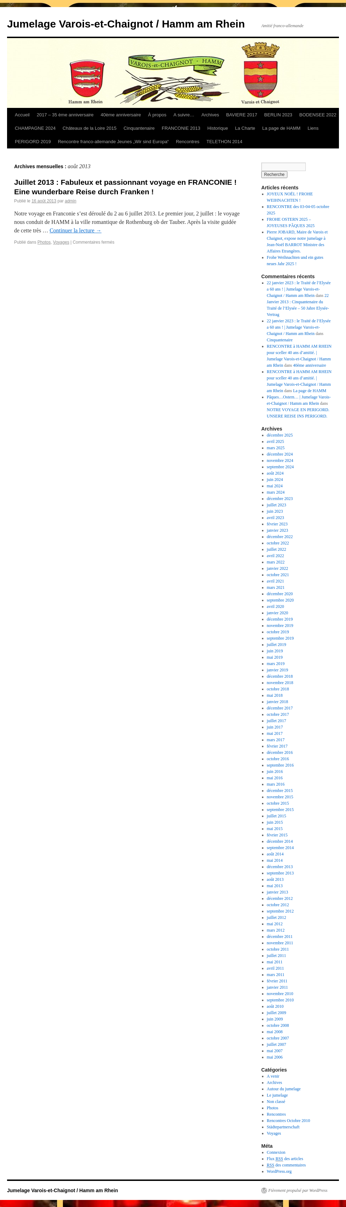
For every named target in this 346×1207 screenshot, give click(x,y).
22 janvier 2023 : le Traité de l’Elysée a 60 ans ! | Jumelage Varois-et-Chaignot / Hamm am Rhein (299, 289)
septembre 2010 (280, 1000)
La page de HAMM (281, 128)
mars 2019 (276, 663)
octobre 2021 (278, 574)
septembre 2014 (280, 847)
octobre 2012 (278, 904)
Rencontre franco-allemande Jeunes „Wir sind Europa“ (113, 141)
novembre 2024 (280, 460)
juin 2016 (275, 771)
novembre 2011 (280, 942)
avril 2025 (275, 441)
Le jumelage (277, 1095)
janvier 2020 (277, 612)
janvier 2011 (277, 987)
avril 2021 (275, 581)
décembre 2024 (280, 454)
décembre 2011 (280, 936)
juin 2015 (275, 822)
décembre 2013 (280, 866)
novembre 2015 (280, 796)
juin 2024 (275, 479)
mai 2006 (275, 1057)
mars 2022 (276, 562)
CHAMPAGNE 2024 (35, 128)
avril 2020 (275, 606)
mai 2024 (275, 485)
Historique (217, 128)
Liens (313, 128)
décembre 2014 (280, 841)
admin (70, 201)
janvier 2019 (277, 669)
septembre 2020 (280, 600)
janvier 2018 (277, 701)
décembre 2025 (280, 435)
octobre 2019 (278, 631)
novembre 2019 (280, 625)
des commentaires (286, 1165)
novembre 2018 (280, 682)
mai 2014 (275, 860)
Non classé (276, 1101)
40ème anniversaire (121, 114)
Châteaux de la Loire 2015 (89, 128)
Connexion (276, 1152)
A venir (273, 1076)
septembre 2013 (280, 873)
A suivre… (183, 114)
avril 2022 (275, 555)
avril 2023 (275, 517)
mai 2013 (275, 885)
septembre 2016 (280, 765)
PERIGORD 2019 (33, 141)
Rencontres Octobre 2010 (288, 1120)
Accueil (22, 114)
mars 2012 (276, 930)
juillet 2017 (276, 720)
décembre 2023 (280, 498)
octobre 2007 (278, 1038)
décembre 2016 (280, 752)
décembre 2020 (280, 593)
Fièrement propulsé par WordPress (297, 1190)
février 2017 (277, 746)
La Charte (245, 128)
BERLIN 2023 (278, 114)
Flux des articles (285, 1159)
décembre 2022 (280, 536)
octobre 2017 (278, 714)
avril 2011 (275, 968)
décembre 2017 (280, 708)
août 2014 (275, 854)
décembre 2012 (280, 898)
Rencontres (187, 141)
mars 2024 (276, 492)
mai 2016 (275, 777)
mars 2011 (276, 974)
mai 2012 (275, 923)
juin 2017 (275, 727)
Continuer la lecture (75, 230)
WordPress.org (279, 1171)
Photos (43, 242)
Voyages (61, 242)
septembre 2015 (280, 809)
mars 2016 (276, 784)
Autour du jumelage (284, 1088)
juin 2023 (275, 511)
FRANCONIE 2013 (181, 128)
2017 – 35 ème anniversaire (65, 114)
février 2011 (277, 981)
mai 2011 (275, 961)
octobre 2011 (278, 949)
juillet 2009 (276, 1012)
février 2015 (277, 835)
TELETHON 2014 (225, 141)
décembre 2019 (280, 619)
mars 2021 (276, 587)
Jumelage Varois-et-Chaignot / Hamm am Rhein (126, 24)
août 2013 (275, 879)
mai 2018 (275, 695)
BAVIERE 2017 (241, 114)
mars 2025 (276, 447)
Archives (210, 114)
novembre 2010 (280, 993)
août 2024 (275, 473)
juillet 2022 (276, 549)
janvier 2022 (277, 568)
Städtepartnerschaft (283, 1126)
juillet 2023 (276, 504)
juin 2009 (275, 1019)
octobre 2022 (278, 543)
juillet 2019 (276, 644)
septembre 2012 (280, 911)
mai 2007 (275, 1050)
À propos (157, 114)
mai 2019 (275, 657)
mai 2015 (275, 828)
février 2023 (277, 524)
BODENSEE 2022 (317, 114)
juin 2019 (275, 650)
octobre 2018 (278, 689)
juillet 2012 (276, 917)
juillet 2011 (276, 955)
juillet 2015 (276, 815)
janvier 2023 (277, 530)
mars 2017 (276, 739)
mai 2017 (275, 733)
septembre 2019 (280, 638)
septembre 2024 (280, 466)
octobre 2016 (278, 758)
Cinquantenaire (139, 128)
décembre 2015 (280, 790)
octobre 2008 (278, 1025)
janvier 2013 (277, 892)
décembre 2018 (280, 676)
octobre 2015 (278, 803)
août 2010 (275, 1006)
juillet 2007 (276, 1044)
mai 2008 (275, 1031)
